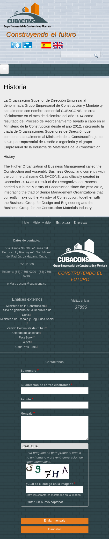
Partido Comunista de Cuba (27, 328)
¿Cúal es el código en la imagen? (49, 484)
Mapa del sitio (28, 45)
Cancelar (54, 529)
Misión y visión (42, 222)
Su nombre (28, 370)
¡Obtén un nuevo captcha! (44, 502)
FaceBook (27, 337)
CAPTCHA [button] (30, 446)
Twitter (27, 342)
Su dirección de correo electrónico (45, 385)
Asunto (26, 399)
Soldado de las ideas (27, 333)
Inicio (25, 222)
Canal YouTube (27, 347)
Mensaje (27, 413)
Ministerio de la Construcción (27, 306)
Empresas (80, 222)
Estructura (63, 222)
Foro (16, 45)
